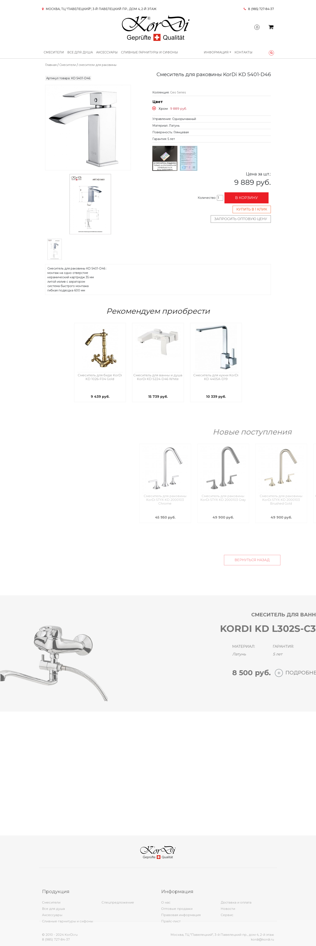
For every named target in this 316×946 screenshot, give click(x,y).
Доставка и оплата (236, 932)
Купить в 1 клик (251, 209)
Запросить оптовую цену (240, 219)
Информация (216, 52)
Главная (51, 65)
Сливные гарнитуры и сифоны (149, 52)
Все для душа (80, 52)
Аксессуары (107, 52)
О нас (166, 932)
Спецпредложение (118, 932)
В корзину (246, 197)
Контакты (243, 52)
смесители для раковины (97, 65)
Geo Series (178, 92)
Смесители (54, 52)
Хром (163, 109)
